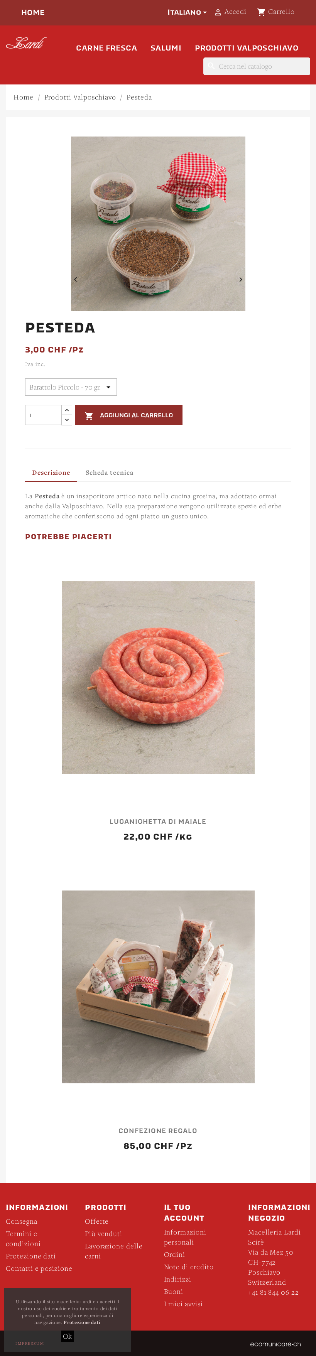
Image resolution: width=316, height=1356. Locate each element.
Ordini (175, 1254)
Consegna (21, 1221)
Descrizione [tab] (51, 472)
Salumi (165, 48)
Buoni (174, 1291)
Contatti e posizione (39, 1268)
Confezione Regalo (158, 1131)
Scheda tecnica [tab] (109, 472)
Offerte (97, 1221)
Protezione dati (31, 1255)
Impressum (29, 1343)
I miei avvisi (183, 1303)
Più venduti (103, 1233)
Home (33, 12)
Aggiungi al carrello (128, 416)
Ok (68, 1336)
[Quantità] (43, 415)
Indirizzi (178, 1279)
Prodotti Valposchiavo (246, 48)
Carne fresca (106, 48)
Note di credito (189, 1266)
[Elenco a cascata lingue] (188, 12)
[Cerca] (256, 66)
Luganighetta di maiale (158, 822)
